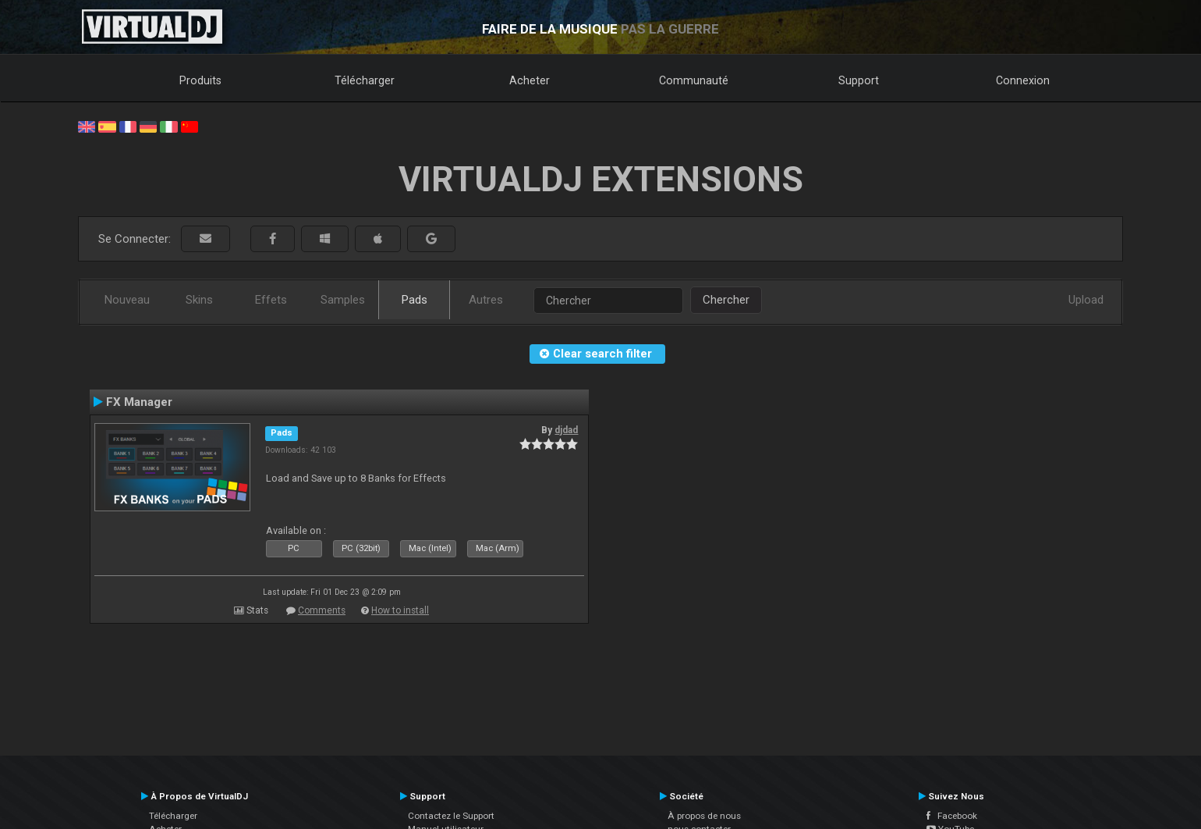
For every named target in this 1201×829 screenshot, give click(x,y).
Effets (271, 300)
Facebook (951, 815)
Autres (486, 300)
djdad (566, 430)
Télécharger (365, 80)
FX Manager (139, 402)
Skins (199, 300)
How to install (400, 610)
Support (858, 80)
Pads (414, 300)
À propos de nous (704, 815)
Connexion (1023, 80)
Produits (200, 80)
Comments (321, 610)
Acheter (529, 80)
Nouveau (127, 300)
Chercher (726, 300)
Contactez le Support (451, 815)
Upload (1086, 300)
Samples (343, 300)
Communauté (693, 80)
